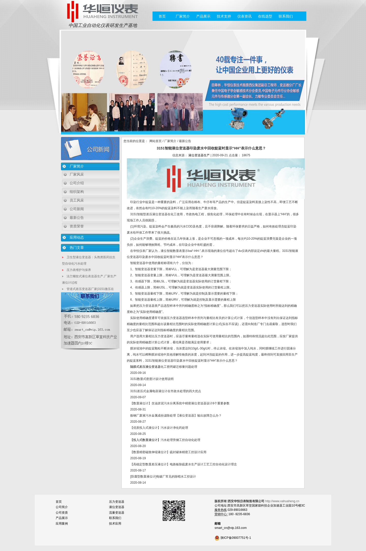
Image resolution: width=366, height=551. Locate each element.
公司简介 (62, 507)
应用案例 (62, 523)
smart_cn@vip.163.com (231, 528)
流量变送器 (116, 512)
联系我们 (286, 16)
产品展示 (203, 16)
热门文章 (77, 248)
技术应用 (115, 523)
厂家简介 (183, 16)
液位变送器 (116, 507)
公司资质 (62, 512)
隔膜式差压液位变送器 (145, 367)
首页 (162, 16)
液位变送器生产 (199, 155)
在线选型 (265, 16)
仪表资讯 (244, 16)
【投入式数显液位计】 (145, 440)
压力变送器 (116, 501)
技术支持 (224, 16)
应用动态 (77, 237)
